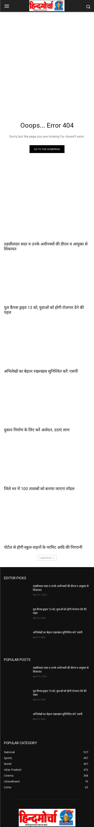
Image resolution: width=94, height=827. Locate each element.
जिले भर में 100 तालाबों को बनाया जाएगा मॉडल (39, 488)
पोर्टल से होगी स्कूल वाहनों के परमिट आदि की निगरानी (43, 547)
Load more (47, 557)
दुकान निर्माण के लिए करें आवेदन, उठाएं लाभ (37, 430)
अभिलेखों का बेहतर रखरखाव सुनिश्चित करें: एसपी (41, 371)
